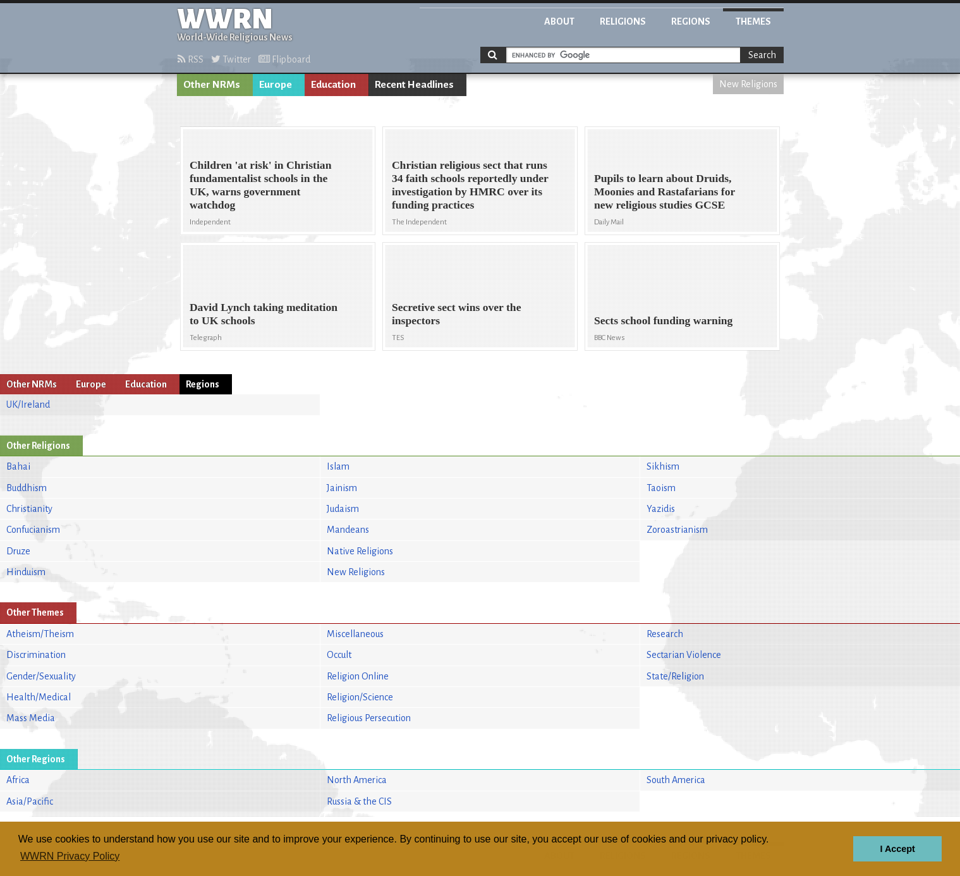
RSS (191, 59)
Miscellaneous (355, 634)
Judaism (343, 509)
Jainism (342, 488)
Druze (18, 551)
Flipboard (284, 59)
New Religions (748, 84)
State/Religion (675, 676)
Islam (338, 466)
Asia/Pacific (29, 801)
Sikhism (663, 466)
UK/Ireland (28, 404)
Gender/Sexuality (41, 676)
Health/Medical (38, 697)
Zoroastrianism (677, 530)
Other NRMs (211, 84)
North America (357, 780)
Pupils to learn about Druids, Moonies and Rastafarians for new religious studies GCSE (664, 191)
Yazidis (661, 509)
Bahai (18, 466)
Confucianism (33, 530)
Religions (623, 21)
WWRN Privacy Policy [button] (69, 856)
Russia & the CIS (359, 801)
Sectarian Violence (684, 655)
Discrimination (36, 655)
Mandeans (348, 530)
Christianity (29, 509)
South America (676, 780)
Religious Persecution (369, 718)
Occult (339, 655)
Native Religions (360, 551)
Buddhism (26, 488)
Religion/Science (360, 697)
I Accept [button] (897, 849)
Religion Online (358, 676)
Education (333, 84)
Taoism (661, 488)
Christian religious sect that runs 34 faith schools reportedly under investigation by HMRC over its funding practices (470, 185)
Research (665, 634)
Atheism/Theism (40, 634)
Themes (753, 21)
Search (762, 55)
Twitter (231, 59)
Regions (690, 21)
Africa (18, 780)
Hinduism (26, 572)
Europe (275, 84)
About (559, 21)
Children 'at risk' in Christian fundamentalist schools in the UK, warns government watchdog (261, 185)
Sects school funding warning (663, 320)
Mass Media (30, 718)
